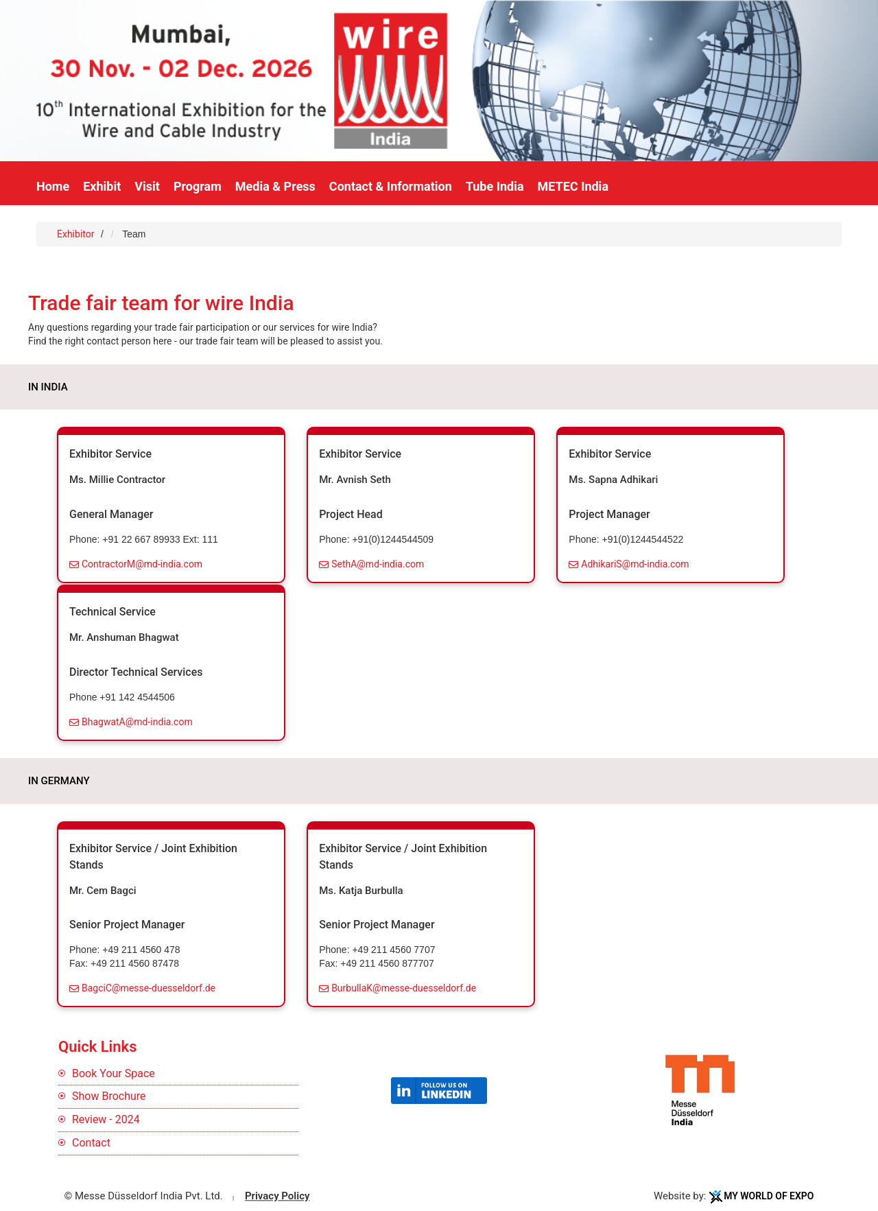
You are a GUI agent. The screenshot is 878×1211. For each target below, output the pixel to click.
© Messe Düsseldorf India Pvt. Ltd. (143, 1196)
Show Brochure (109, 1096)
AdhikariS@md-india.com (635, 564)
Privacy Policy (277, 1196)
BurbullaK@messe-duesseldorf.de (403, 988)
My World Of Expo (769, 1195)
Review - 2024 (106, 1119)
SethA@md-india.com (377, 564)
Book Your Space (113, 1073)
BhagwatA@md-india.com (137, 721)
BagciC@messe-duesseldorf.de (148, 988)
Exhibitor (77, 233)
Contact (91, 1142)
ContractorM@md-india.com (142, 564)
